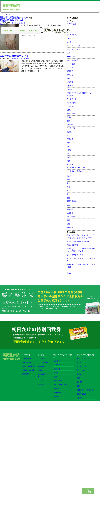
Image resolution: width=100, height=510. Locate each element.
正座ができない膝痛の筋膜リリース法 (14, 56)
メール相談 (71, 64)
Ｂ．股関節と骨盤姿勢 (75, 171)
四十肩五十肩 (72, 99)
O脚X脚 (79, 382)
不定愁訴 (70, 67)
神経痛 (69, 150)
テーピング (71, 56)
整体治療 (70, 124)
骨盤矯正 (70, 227)
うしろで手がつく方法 (75, 255)
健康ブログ (42, 384)
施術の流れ (42, 370)
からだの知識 (72, 35)
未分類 (69, 132)
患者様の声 (71, 114)
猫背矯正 (70, 139)
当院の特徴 (26, 358)
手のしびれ (81, 370)
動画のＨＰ (71, 89)
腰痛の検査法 (72, 201)
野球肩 (56, 373)
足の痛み (70, 213)
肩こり (69, 176)
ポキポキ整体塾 (72, 60)
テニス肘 (57, 365)
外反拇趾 (70, 106)
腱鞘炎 (79, 378)
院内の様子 (71, 216)
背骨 (68, 187)
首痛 (68, 224)
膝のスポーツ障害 (60, 384)
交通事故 (70, 71)
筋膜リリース (20, 58)
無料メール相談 (6, 19)
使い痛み (70, 75)
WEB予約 (3, 22)
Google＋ (3, 24)
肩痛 (68, 180)
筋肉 (13, 58)
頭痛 (68, 220)
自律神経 (70, 209)
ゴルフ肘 (57, 361)
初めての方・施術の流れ (9, 17)
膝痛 (27, 58)
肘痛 (68, 161)
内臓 (68, 78)
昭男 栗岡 (25, 374)
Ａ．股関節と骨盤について (77, 167)
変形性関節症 (72, 103)
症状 (68, 146)
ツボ (68, 53)
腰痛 (68, 198)
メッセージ (42, 358)
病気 (68, 143)
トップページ (5, 14)
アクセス (41, 381)
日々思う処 (71, 128)
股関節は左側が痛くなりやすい (78, 241)
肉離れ (56, 396)
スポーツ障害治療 (29, 366)
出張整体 (70, 82)
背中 (68, 183)
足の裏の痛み (59, 381)
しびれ (69, 38)
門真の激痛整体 (72, 245)
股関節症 (57, 388)
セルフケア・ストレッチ (76, 49)
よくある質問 (43, 362)
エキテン (70, 42)
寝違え (69, 110)
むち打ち (57, 369)
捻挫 (68, 121)
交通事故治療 (82, 394)
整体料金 (41, 366)
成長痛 (69, 117)
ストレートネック (73, 46)
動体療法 (70, 86)
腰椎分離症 (58, 392)
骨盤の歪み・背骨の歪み (86, 390)
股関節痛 (70, 164)
